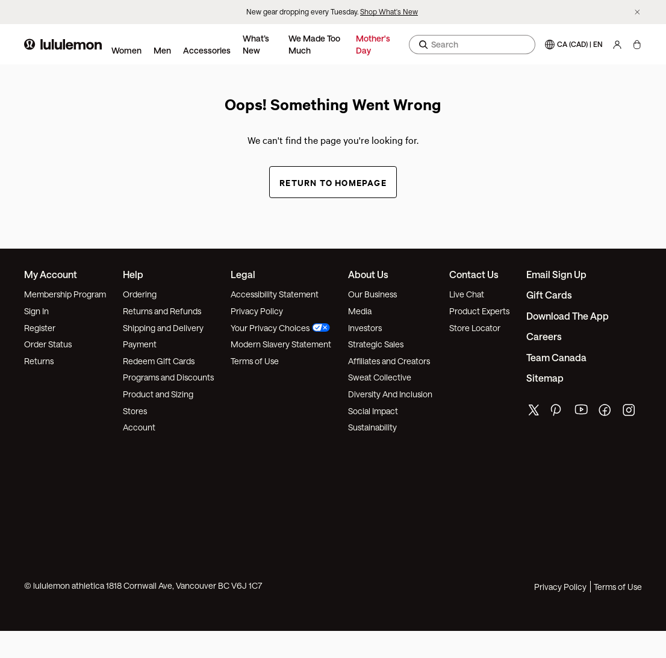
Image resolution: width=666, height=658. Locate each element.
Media (360, 311)
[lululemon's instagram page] (630, 412)
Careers (544, 336)
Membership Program (65, 294)
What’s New (256, 44)
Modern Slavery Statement (281, 344)
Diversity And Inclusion (390, 394)
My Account (50, 274)
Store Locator (474, 328)
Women (126, 50)
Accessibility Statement (275, 294)
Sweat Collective (379, 377)
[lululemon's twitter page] (533, 411)
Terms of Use (255, 361)
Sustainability (372, 427)
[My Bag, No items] (637, 44)
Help (133, 274)
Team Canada (556, 357)
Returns (39, 361)
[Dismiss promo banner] (637, 12)
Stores (135, 411)
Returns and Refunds (162, 311)
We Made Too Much (314, 44)
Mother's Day (373, 44)
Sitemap (545, 377)
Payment (140, 344)
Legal (243, 274)
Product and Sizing (158, 394)
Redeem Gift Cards (159, 361)
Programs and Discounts (168, 377)
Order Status (48, 344)
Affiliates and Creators (389, 361)
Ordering (140, 294)
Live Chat (466, 294)
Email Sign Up (556, 274)
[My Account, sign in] (617, 44)
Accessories (207, 50)
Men (162, 50)
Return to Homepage (333, 182)
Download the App (567, 315)
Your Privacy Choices (280, 328)
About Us (368, 274)
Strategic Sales (375, 344)
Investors (365, 328)
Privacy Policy (257, 311)
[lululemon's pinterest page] (557, 412)
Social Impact (373, 411)
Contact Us (474, 274)
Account (139, 427)
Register (39, 328)
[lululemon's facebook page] (606, 412)
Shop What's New (389, 11)
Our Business (372, 294)
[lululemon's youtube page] (581, 412)
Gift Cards (549, 294)
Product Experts (479, 311)
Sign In (36, 311)
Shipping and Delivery (163, 328)
